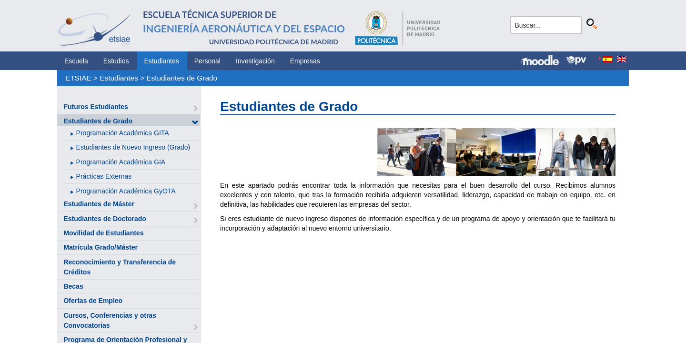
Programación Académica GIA (121, 162)
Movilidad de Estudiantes (103, 233)
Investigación (255, 61)
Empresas (305, 61)
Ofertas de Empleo (92, 300)
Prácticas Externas (104, 176)
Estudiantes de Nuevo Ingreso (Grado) (133, 147)
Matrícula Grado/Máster (100, 247)
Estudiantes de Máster (98, 204)
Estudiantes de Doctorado (104, 218)
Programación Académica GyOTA (126, 191)
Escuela (76, 61)
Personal (207, 61)
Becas (73, 286)
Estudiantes (161, 61)
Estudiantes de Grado (181, 78)
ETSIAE (78, 78)
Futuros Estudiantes (95, 107)
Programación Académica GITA (122, 133)
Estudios (116, 61)
